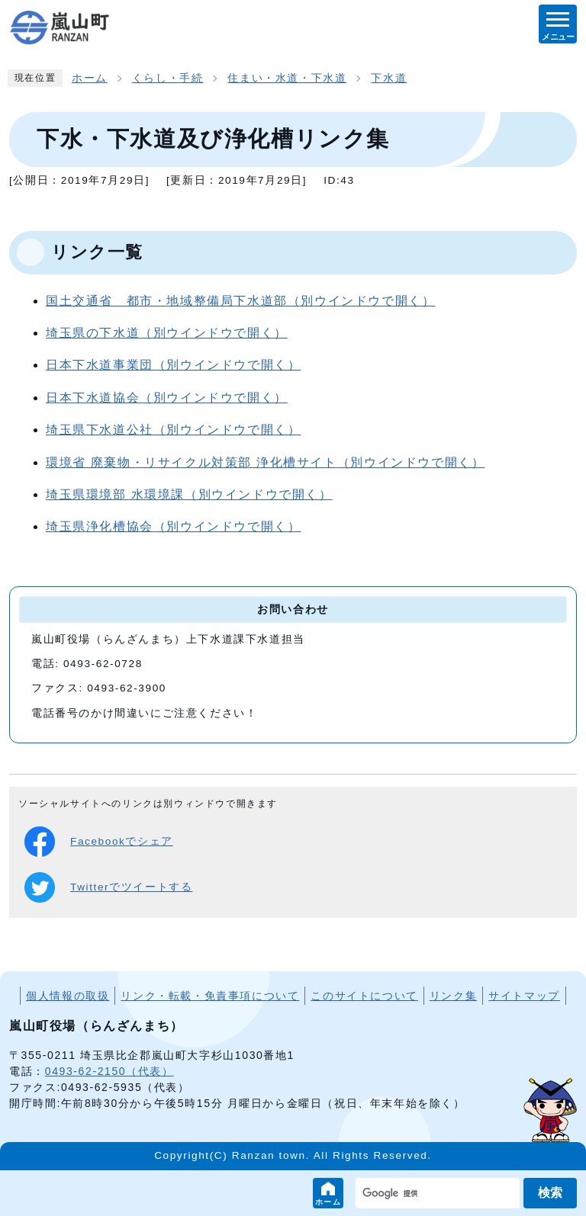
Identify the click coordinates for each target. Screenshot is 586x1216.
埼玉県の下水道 (167, 332)
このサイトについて (364, 996)
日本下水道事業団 (173, 364)
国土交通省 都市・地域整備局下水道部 (240, 300)
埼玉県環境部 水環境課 (189, 494)
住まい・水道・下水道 (286, 78)
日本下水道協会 (167, 397)
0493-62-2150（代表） (109, 1071)
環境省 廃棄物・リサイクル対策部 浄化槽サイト (265, 462)
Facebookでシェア (98, 841)
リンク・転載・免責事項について (210, 996)
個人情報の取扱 (67, 996)
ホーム (328, 1202)
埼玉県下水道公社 (173, 429)
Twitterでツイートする (108, 887)
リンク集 (453, 996)
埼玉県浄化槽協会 (173, 526)
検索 (550, 1192)
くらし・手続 (168, 78)
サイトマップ (524, 996)
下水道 (389, 78)
